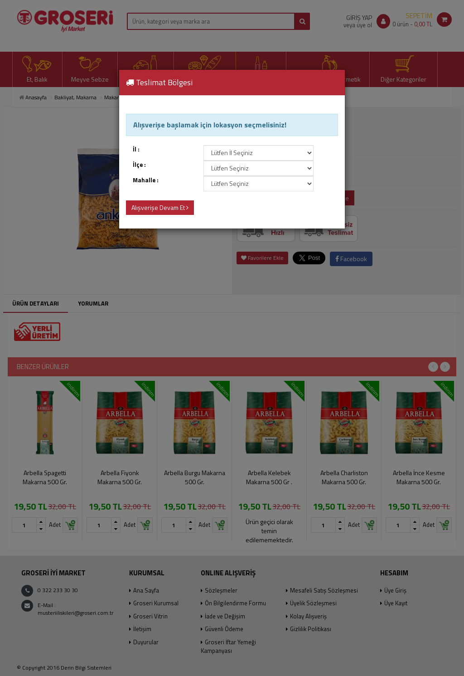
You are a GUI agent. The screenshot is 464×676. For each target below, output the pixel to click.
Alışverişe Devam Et (159, 207)
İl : (136, 149)
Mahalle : (146, 180)
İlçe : (139, 164)
